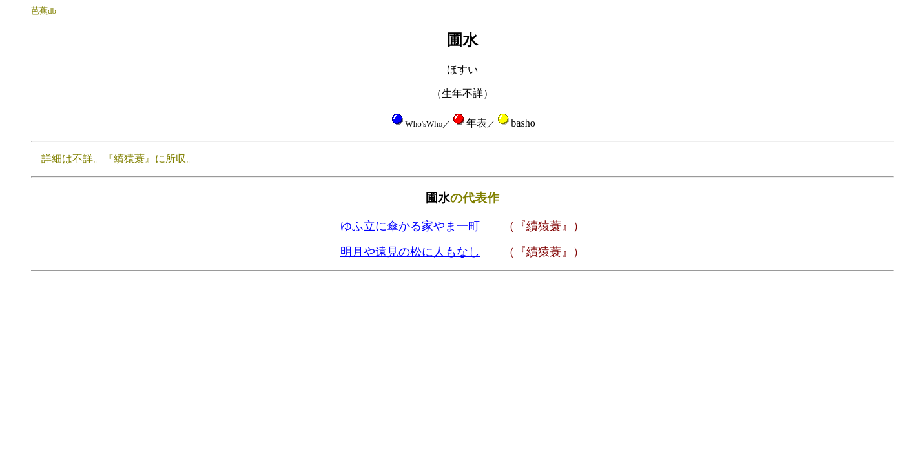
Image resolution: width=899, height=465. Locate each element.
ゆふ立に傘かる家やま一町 (410, 226)
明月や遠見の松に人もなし (410, 251)
